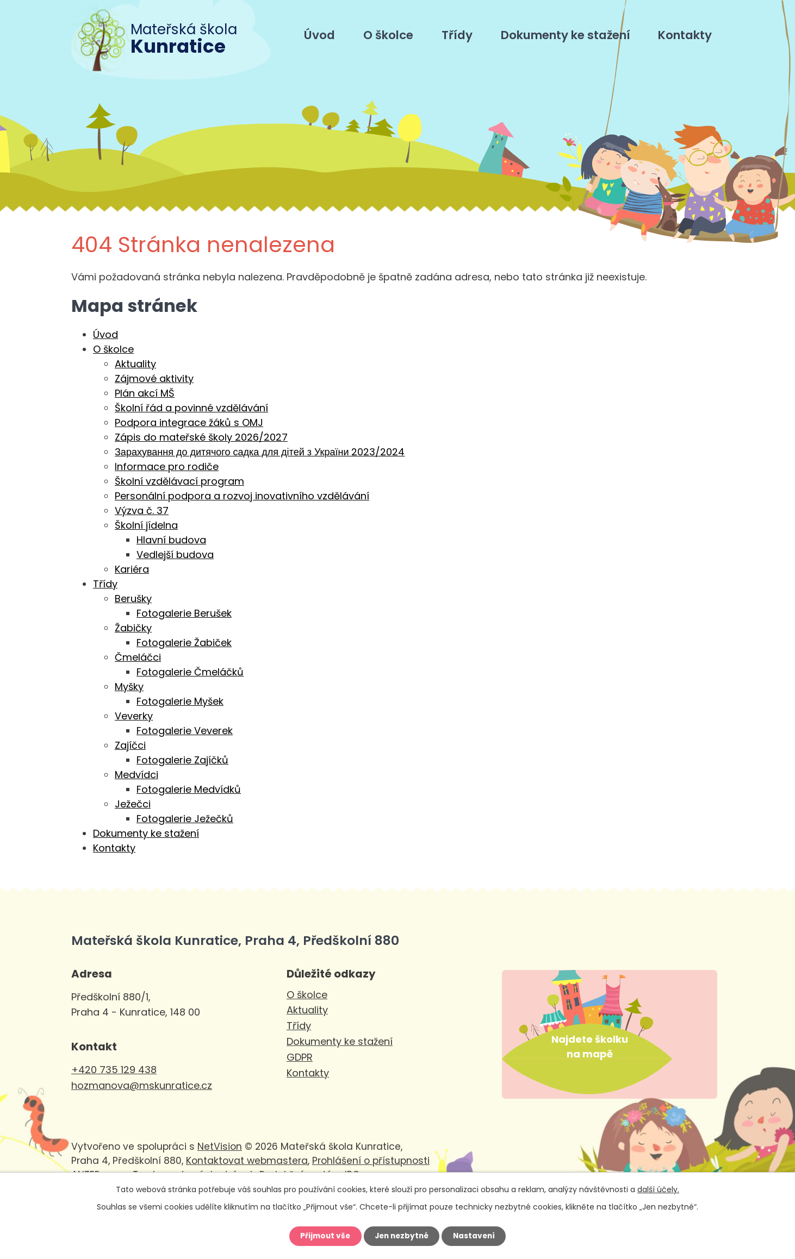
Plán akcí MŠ (145, 393)
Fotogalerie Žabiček (184, 642)
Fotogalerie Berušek (184, 613)
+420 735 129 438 (114, 1069)
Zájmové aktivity (154, 378)
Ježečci (133, 804)
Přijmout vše (322, 1235)
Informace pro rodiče (167, 466)
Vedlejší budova (175, 554)
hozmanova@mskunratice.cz (141, 1085)
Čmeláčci (138, 657)
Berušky (133, 598)
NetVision (219, 1163)
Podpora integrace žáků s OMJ (189, 422)
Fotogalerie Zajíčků (182, 760)
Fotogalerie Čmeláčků (190, 672)
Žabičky (133, 628)
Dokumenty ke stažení (565, 35)
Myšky (129, 686)
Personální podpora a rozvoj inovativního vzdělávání (242, 496)
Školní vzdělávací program (179, 481)
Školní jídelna (146, 525)
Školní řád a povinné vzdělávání (191, 408)
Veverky (134, 716)
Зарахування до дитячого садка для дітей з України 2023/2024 (260, 452)
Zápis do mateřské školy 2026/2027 (201, 437)
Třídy (457, 35)
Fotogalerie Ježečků (184, 818)
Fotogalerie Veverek (184, 730)
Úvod (319, 35)
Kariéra (132, 569)
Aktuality (135, 364)
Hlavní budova (171, 540)
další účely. (658, 1188)
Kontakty (685, 35)
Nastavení (477, 1235)
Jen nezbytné (401, 1235)
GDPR (300, 1057)
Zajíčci (130, 745)
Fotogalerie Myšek (179, 701)
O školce (388, 35)
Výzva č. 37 (142, 510)
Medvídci (136, 774)
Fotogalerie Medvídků (188, 789)
